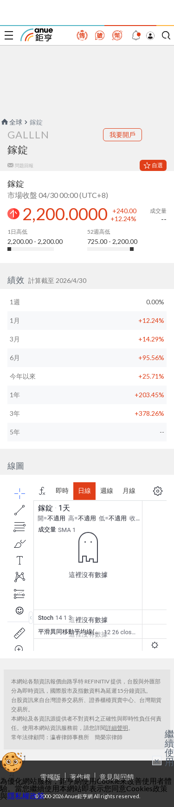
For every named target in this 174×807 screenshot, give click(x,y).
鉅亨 (36, 35)
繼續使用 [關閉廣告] (169, 747)
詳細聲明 (117, 727)
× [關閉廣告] (157, 760)
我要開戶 (122, 134)
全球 (11, 122)
